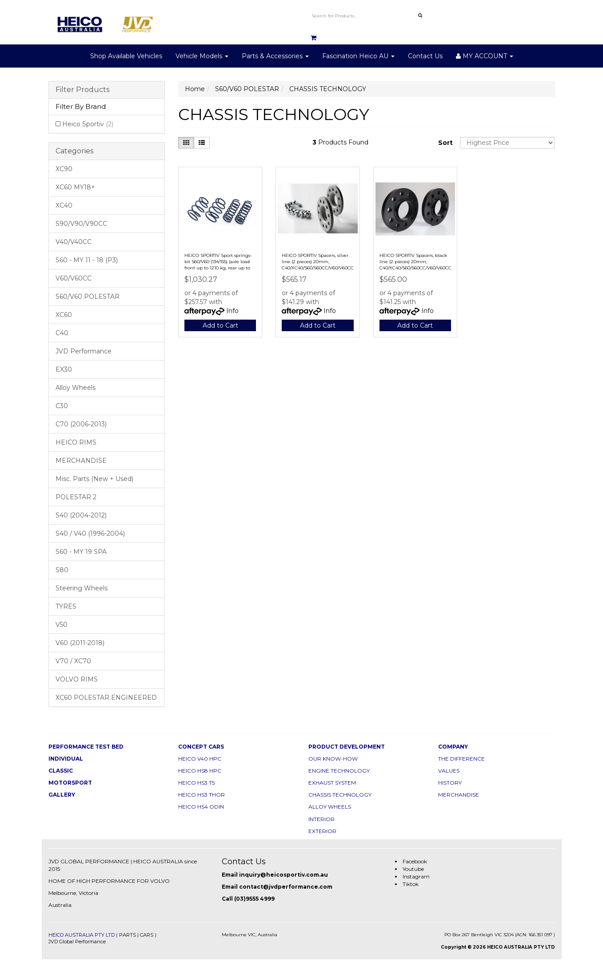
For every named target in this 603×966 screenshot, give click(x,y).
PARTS (127, 935)
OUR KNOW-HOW (333, 758)
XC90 (64, 169)
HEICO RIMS (76, 442)
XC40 (64, 205)
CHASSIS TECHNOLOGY (339, 794)
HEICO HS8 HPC (199, 770)
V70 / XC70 (73, 661)
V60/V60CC (74, 278)
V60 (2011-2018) (80, 643)
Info (232, 311)
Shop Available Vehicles (126, 56)
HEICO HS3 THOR (201, 794)
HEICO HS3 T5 (196, 782)
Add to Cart (220, 325)
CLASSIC (60, 770)
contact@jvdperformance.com (285, 886)
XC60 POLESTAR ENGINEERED (106, 697)
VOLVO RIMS (77, 679)
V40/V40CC (74, 242)
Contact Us (425, 56)
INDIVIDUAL (65, 758)
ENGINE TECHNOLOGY (339, 770)
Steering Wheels (82, 588)
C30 (62, 406)
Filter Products (82, 90)
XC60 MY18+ (75, 187)
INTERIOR (321, 819)
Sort (445, 143)
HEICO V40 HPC (199, 758)
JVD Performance (84, 351)
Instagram (416, 876)
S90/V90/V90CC (81, 224)
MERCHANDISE (81, 461)
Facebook (415, 861)
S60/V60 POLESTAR (88, 297)
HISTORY (450, 782)
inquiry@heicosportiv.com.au (283, 874)
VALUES (448, 770)
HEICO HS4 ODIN (201, 806)
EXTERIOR (322, 831)
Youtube (413, 869)
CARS (146, 935)
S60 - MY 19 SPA (81, 552)
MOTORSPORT (70, 782)
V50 (62, 625)
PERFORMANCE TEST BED (86, 746)
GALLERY (61, 794)
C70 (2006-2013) (81, 424)
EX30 (64, 369)
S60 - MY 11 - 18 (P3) (87, 260)
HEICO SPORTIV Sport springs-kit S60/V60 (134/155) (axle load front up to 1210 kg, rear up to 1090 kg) (218, 265)
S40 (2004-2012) (81, 515)
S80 (62, 570)
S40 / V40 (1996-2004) (90, 533)
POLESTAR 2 (76, 497)
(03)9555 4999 (254, 898)
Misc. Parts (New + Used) (94, 479)
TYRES (66, 606)
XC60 (64, 315)
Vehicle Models (202, 56)
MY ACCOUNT (484, 56)
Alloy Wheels (76, 388)
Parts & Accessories (275, 56)
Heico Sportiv (87, 124)
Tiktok (411, 884)
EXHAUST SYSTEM (332, 782)
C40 (62, 333)
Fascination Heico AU (358, 56)
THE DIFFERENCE (461, 758)
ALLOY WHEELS (329, 806)
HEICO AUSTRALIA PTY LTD (81, 935)
